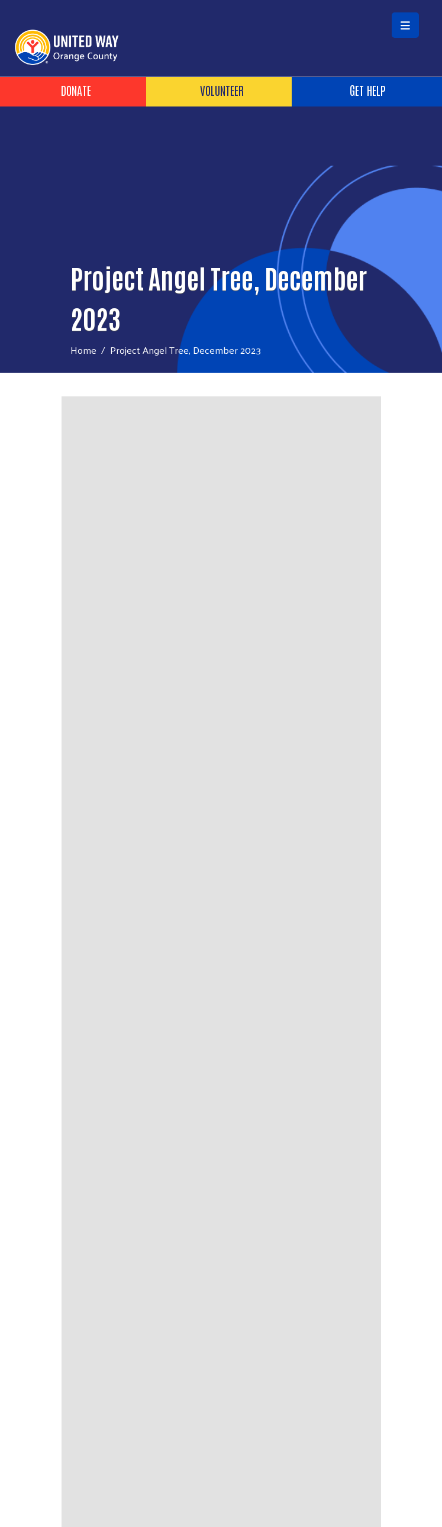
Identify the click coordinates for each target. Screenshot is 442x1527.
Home (83, 350)
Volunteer (222, 90)
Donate (76, 90)
